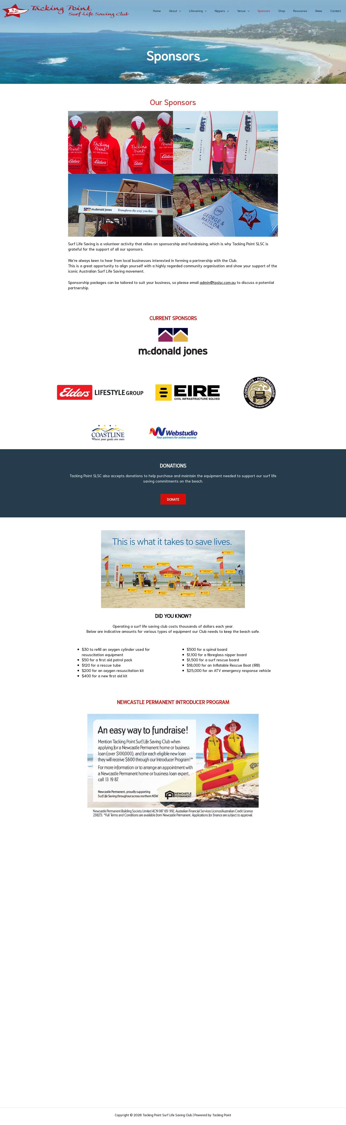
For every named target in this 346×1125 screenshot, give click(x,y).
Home (177, 11)
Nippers (236, 10)
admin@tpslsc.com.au (218, 282)
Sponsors (273, 11)
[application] (197, 10)
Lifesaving (214, 10)
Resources (306, 11)
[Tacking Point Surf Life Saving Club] (65, 10)
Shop (289, 11)
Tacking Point (221, 1115)
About (193, 10)
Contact (336, 11)
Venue (255, 10)
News (322, 11)
